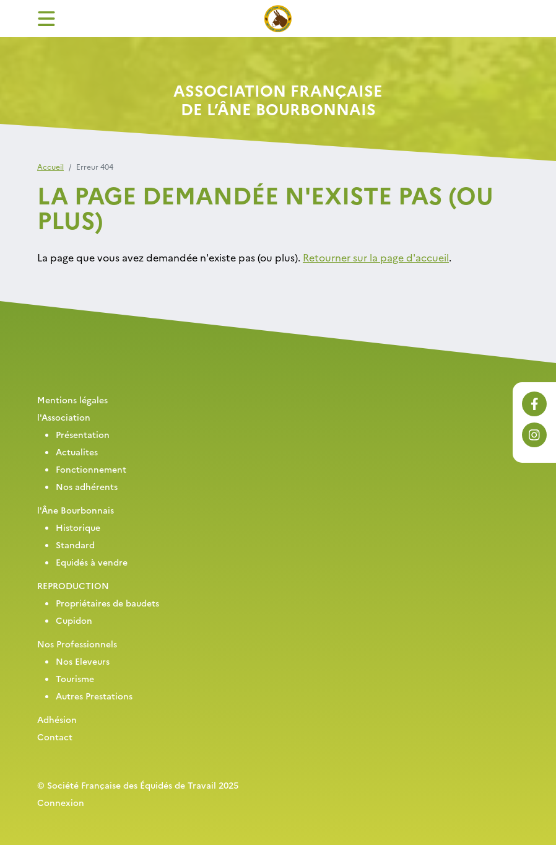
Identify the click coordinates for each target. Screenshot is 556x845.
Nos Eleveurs (83, 661)
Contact (54, 736)
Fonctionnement (91, 469)
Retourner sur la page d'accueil (376, 257)
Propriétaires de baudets (107, 602)
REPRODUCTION (73, 585)
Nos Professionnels (77, 643)
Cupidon (74, 620)
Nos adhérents (87, 486)
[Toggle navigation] (46, 18)
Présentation (83, 434)
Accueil (50, 166)
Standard (75, 544)
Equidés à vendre (92, 561)
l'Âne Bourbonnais (75, 510)
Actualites (77, 451)
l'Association (63, 417)
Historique (78, 527)
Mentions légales (72, 399)
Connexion (60, 802)
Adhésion (57, 719)
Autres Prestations (94, 695)
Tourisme (75, 678)
